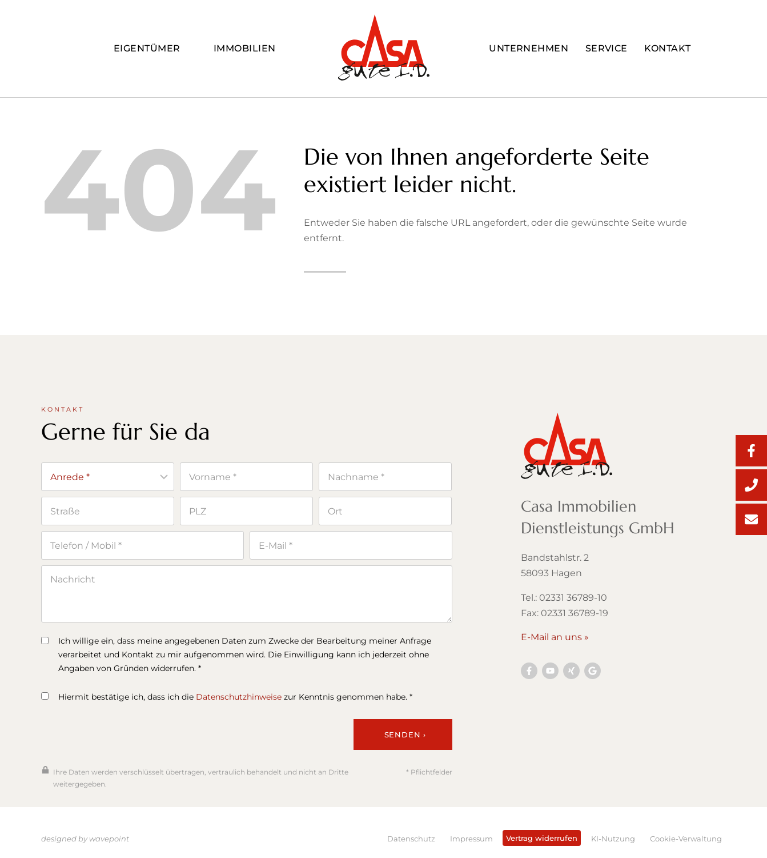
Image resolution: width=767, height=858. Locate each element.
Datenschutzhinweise (239, 702)
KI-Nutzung (613, 838)
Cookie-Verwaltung (686, 838)
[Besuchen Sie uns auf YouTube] (550, 674)
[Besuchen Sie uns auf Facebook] (529, 674)
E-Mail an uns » (555, 641)
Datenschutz (411, 838)
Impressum (471, 838)
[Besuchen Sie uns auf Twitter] (592, 674)
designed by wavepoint (85, 838)
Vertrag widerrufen (541, 838)
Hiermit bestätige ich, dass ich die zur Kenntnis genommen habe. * (226, 702)
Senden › (405, 739)
